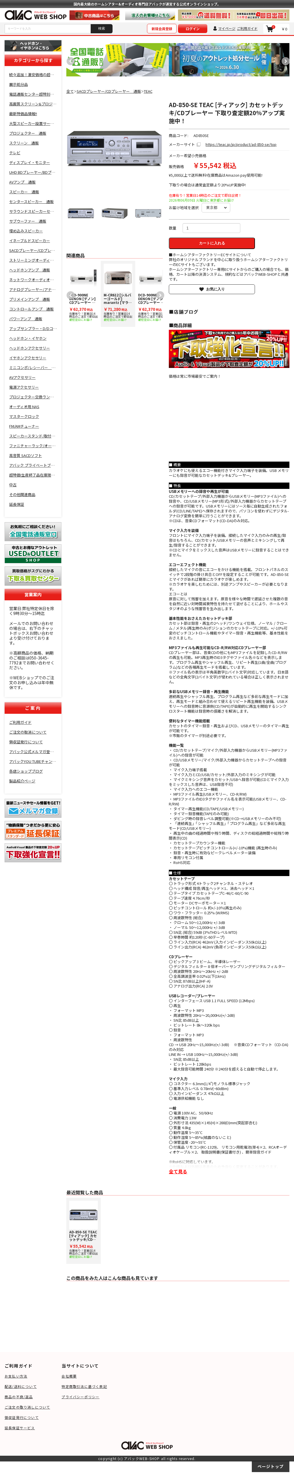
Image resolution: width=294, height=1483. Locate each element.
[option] (117, 59)
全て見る (178, 1171)
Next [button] (284, 60)
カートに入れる (212, 243)
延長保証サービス (20, 1427)
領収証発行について (22, 1417)
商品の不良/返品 (19, 1396)
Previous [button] (69, 60)
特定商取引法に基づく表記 (84, 1386)
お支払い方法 (16, 1376)
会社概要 (69, 1376)
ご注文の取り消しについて (27, 1407)
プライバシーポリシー (80, 1396)
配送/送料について (21, 1386)
